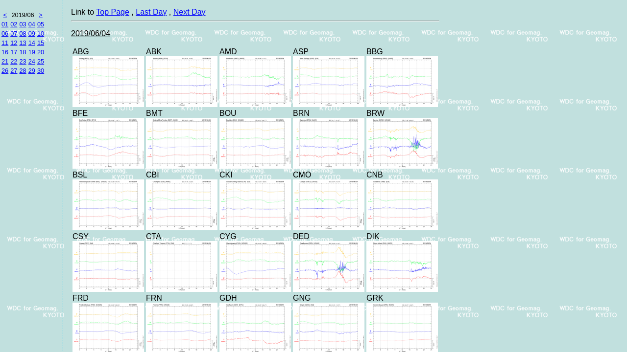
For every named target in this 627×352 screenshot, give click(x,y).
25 (40, 61)
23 (22, 61)
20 (40, 52)
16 (4, 52)
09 (31, 33)
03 (22, 24)
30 (40, 70)
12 (13, 42)
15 (40, 42)
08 (22, 33)
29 (31, 70)
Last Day (151, 12)
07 (13, 33)
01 (4, 24)
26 (4, 70)
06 (4, 33)
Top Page (112, 12)
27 (13, 70)
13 (22, 42)
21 (4, 61)
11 (4, 42)
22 (13, 61)
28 (22, 70)
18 (22, 52)
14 (31, 42)
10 (40, 33)
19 (31, 52)
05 (40, 24)
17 (13, 52)
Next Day (189, 12)
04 (31, 24)
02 (13, 24)
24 (31, 61)
